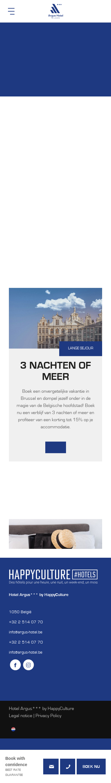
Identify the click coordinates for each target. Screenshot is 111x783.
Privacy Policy (48, 716)
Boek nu (91, 767)
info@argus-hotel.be (25, 632)
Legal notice (20, 716)
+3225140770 (67, 766)
